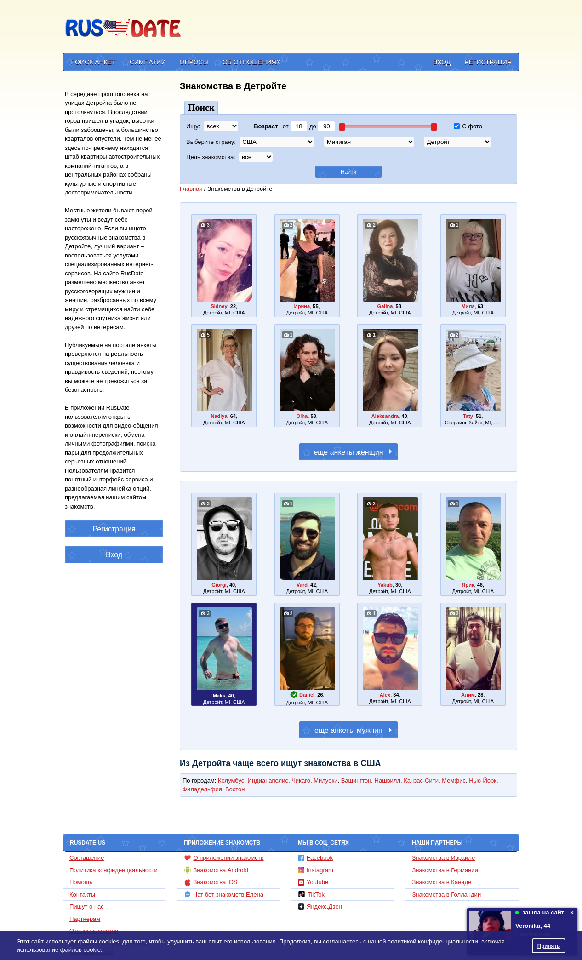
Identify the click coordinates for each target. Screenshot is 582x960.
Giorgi (219, 585)
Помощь (80, 882)
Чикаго (300, 780)
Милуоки (325, 780)
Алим (468, 694)
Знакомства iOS (211, 882)
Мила (467, 306)
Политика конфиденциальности (113, 870)
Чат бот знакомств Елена (223, 894)
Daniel (306, 694)
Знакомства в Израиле (443, 857)
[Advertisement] (351, 28)
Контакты (82, 894)
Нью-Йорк (482, 780)
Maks (219, 695)
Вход (442, 62)
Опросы (194, 62)
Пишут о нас (86, 906)
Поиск (201, 108)
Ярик (468, 585)
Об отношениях (251, 62)
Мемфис (454, 780)
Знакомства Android (216, 870)
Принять (548, 946)
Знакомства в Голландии (446, 894)
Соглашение (86, 857)
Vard (302, 585)
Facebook (315, 857)
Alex (385, 694)
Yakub (385, 585)
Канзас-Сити (421, 780)
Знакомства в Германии (445, 870)
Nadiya (219, 416)
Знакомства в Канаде (442, 882)
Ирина (302, 306)
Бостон (235, 789)
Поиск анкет (93, 62)
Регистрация (488, 62)
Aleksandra (385, 416)
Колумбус (231, 780)
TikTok (311, 894)
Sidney (219, 306)
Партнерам (84, 918)
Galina (385, 306)
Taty (468, 416)
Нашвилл (387, 780)
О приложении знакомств (224, 858)
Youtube (313, 882)
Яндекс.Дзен (320, 906)
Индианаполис (268, 780)
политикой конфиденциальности (433, 941)
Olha (302, 416)
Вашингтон (356, 780)
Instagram (315, 870)
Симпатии (148, 62)
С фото (468, 126)
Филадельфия (202, 789)
